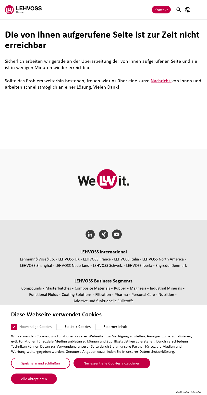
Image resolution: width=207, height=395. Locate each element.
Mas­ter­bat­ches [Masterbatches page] (59, 288)
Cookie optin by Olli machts (188, 392)
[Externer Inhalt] (98, 327)
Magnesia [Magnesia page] (138, 288)
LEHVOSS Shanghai (36, 265)
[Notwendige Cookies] (14, 327)
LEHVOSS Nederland (72, 265)
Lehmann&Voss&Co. (37, 259)
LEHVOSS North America (163, 259)
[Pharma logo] (23, 9)
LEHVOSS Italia (126, 259)
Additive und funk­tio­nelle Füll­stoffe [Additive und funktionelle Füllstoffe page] (103, 300)
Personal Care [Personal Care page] (144, 294)
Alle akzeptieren (34, 378)
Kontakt (161, 9)
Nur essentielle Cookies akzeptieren (112, 363)
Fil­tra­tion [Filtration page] (103, 294)
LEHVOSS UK (69, 259)
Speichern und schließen (40, 363)
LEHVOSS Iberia (139, 265)
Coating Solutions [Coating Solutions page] (77, 294)
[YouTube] (117, 234)
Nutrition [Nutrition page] (166, 294)
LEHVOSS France (97, 259)
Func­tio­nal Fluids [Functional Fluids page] (44, 294)
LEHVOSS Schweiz (108, 265)
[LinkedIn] (90, 234)
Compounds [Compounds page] (32, 288)
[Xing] (103, 234)
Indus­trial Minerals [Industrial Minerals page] (166, 288)
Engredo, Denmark (171, 265)
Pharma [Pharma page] (122, 294)
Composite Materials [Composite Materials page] (93, 288)
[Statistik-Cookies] (59, 327)
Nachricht (161, 80)
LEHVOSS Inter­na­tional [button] (103, 251)
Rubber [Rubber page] (120, 288)
